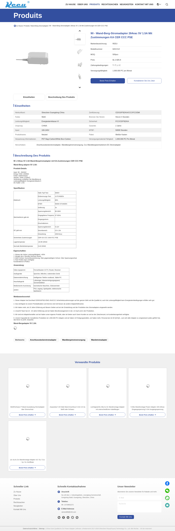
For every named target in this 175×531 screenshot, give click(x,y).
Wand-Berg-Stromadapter (39, 26)
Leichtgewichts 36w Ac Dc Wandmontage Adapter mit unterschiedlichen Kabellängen (107, 408)
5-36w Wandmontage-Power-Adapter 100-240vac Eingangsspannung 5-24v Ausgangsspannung (148, 408)
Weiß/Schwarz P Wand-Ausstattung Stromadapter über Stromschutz (27, 408)
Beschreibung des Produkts (61, 97)
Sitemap (41, 528)
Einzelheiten (29, 97)
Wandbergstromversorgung (73, 340)
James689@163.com (68, 512)
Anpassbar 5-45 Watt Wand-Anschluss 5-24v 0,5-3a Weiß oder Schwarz (67, 408)
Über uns (82, 4)
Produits (27, 26)
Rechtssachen (19, 502)
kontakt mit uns (144, 4)
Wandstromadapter (99, 340)
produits (94, 4)
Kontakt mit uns (20, 509)
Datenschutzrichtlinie (30, 528)
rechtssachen (109, 4)
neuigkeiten (126, 4)
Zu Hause (70, 4)
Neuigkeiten (18, 506)
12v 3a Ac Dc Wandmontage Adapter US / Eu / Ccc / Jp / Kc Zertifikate (27, 461)
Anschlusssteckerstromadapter (43, 340)
